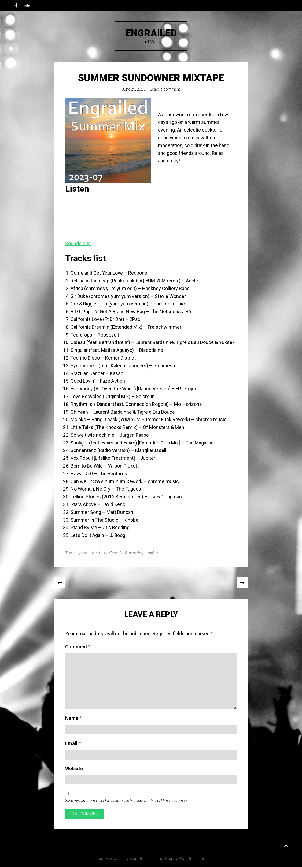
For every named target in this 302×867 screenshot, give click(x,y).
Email (73, 743)
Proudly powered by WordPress (122, 859)
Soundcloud (78, 243)
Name (73, 718)
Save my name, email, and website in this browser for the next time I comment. (127, 800)
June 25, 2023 (133, 89)
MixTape (111, 553)
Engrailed (151, 33)
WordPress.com (192, 859)
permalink (150, 553)
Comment (77, 646)
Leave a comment (165, 89)
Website (74, 768)
